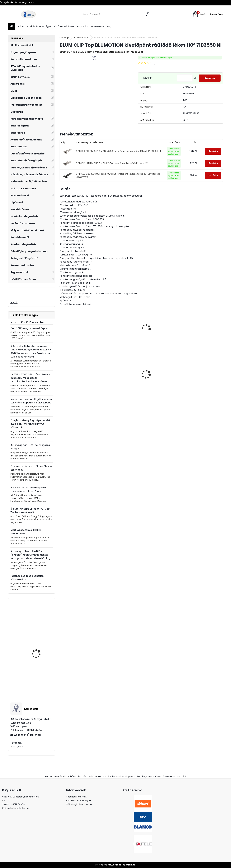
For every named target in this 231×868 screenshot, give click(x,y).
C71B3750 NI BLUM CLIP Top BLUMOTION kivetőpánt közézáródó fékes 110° (112, 163)
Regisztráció (28, 2)
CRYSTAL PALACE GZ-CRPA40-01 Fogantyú (120, 381)
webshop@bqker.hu (18, 808)
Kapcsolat (82, 26)
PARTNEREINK (97, 26)
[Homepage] (11, 26)
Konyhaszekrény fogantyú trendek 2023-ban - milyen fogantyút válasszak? (30, 424)
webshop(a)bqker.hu (27, 735)
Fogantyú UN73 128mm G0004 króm (39, 616)
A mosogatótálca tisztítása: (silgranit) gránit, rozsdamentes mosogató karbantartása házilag (30, 555)
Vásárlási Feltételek (64, 26)
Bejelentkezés (10, 2)
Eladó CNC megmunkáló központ (29, 328)
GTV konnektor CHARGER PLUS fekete (160, 374)
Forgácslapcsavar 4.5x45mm (37, 644)
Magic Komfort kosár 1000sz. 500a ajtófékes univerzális (78, 380)
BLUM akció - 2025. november (27, 322)
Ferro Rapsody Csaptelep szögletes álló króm (40, 673)
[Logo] (28, 14)
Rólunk (21, 26)
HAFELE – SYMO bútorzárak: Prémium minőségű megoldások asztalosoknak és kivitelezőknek (31, 378)
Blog (109, 26)
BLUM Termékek (81, 37)
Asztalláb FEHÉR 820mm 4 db (201, 379)
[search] (148, 14)
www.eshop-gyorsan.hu (122, 864)
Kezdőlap (64, 37)
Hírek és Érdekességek (39, 26)
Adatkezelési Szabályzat (79, 800)
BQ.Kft (14, 302)
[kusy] (183, 78)
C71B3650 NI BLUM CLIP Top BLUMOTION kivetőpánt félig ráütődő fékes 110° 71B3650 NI (118, 151)
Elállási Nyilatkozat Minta (79, 804)
